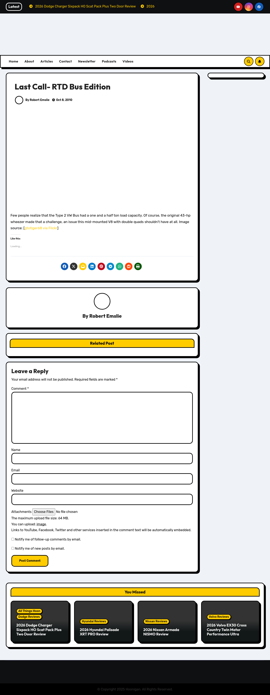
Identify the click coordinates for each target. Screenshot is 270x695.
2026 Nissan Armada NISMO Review (161, 632)
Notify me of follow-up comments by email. (48, 539)
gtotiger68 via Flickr (40, 228)
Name (15, 450)
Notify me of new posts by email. (40, 549)
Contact (65, 61)
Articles (46, 61)
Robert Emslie (105, 316)
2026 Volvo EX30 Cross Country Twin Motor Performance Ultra (227, 629)
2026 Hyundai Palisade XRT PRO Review (99, 632)
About (29, 61)
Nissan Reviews (156, 621)
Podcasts (109, 61)
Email (15, 470)
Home (13, 61)
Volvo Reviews (219, 617)
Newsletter (86, 61)
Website (17, 491)
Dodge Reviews (29, 617)
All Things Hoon (29, 611)
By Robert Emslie (32, 100)
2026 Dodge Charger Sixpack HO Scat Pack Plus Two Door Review (39, 629)
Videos (127, 61)
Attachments (21, 512)
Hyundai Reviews (94, 621)
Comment (20, 389)
